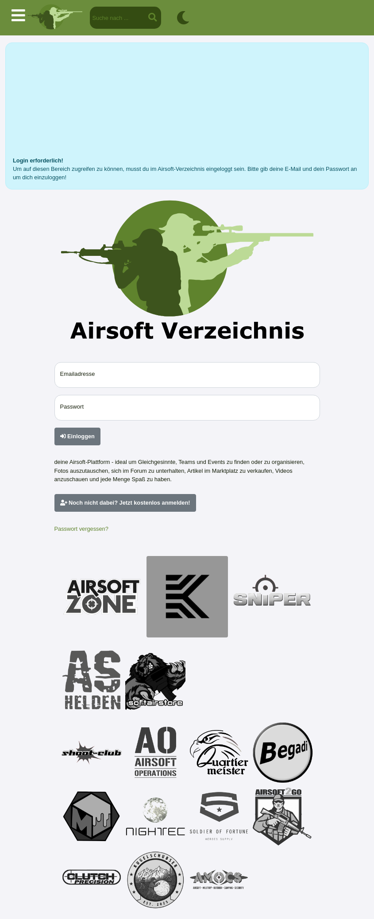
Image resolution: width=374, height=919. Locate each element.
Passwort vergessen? (81, 528)
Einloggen (77, 436)
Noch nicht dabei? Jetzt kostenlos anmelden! (125, 502)
